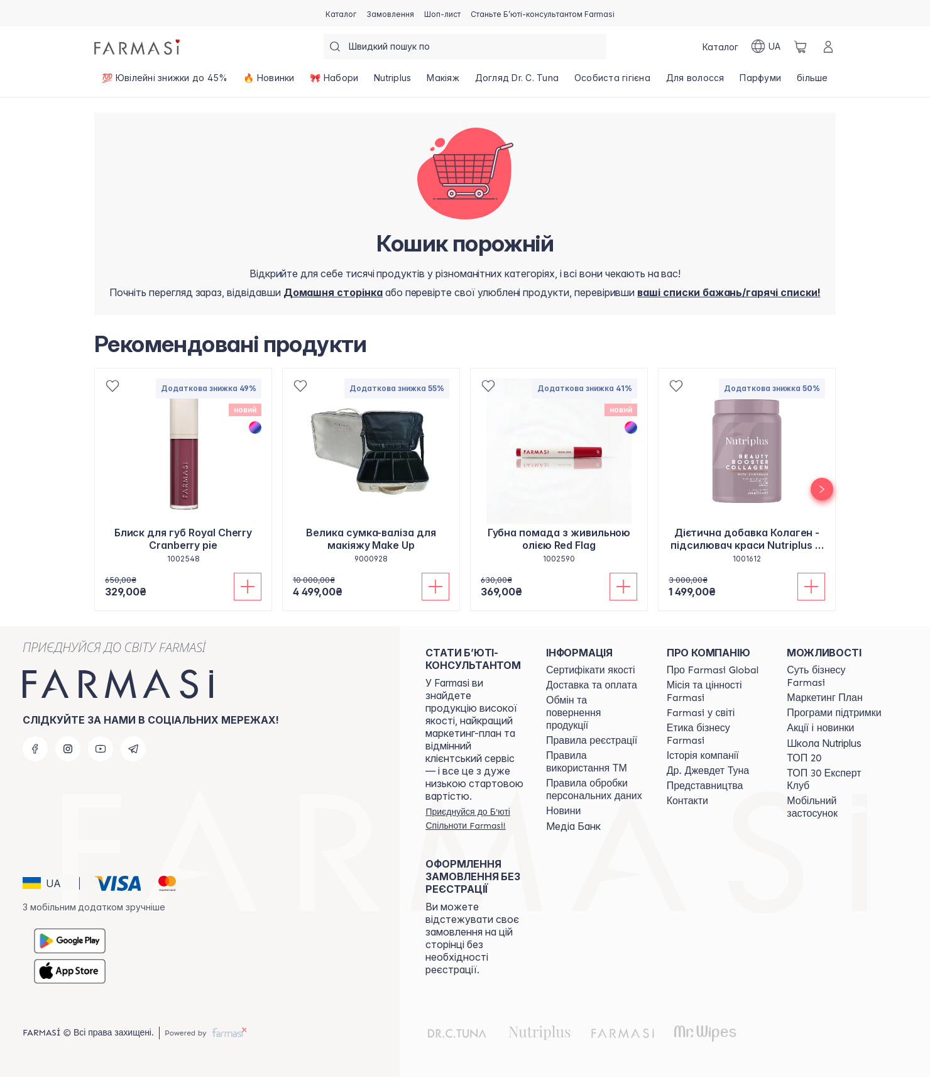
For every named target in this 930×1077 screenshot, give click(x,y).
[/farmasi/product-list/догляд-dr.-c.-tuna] (516, 82)
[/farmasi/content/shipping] (591, 685)
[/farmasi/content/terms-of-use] (591, 740)
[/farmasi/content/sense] (836, 676)
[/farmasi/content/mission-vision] (716, 691)
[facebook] (35, 748)
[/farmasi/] (138, 46)
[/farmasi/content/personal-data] (595, 789)
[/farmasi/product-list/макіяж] (443, 82)
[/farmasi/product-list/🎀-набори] (334, 82)
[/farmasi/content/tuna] (708, 771)
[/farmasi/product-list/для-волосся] (695, 82)
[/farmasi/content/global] (713, 670)
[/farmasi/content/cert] (590, 670)
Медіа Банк (573, 826)
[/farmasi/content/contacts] (687, 801)
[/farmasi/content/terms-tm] (595, 762)
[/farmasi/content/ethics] (716, 734)
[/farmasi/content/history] (703, 755)
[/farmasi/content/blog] (563, 811)
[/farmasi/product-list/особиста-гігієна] (613, 82)
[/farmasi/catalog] (340, 13)
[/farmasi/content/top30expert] (836, 779)
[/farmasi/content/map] (705, 786)
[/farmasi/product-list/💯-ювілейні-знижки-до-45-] (165, 82)
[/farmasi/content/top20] (804, 758)
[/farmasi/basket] (800, 46)
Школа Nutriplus (824, 743)
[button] (49, 883)
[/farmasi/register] (390, 13)
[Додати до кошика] (247, 586)
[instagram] (67, 748)
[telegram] (133, 748)
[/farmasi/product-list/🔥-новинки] (269, 82)
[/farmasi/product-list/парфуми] (760, 82)
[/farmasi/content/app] (836, 807)
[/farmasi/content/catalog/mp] (824, 698)
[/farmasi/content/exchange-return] (595, 713)
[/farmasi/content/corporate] (701, 713)
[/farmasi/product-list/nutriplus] (392, 82)
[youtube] (100, 748)
